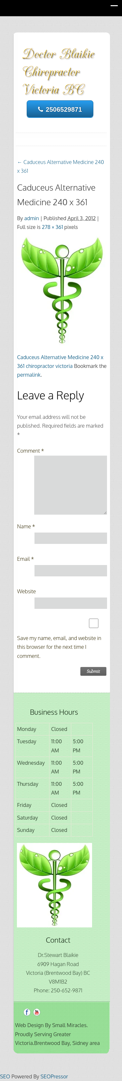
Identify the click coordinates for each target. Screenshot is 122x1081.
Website (26, 591)
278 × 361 (52, 227)
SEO (5, 1076)
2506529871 (60, 109)
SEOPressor (54, 1076)
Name (26, 526)
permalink (29, 374)
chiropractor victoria (49, 366)
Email (25, 559)
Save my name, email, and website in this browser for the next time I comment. (59, 647)
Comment (30, 450)
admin (31, 218)
